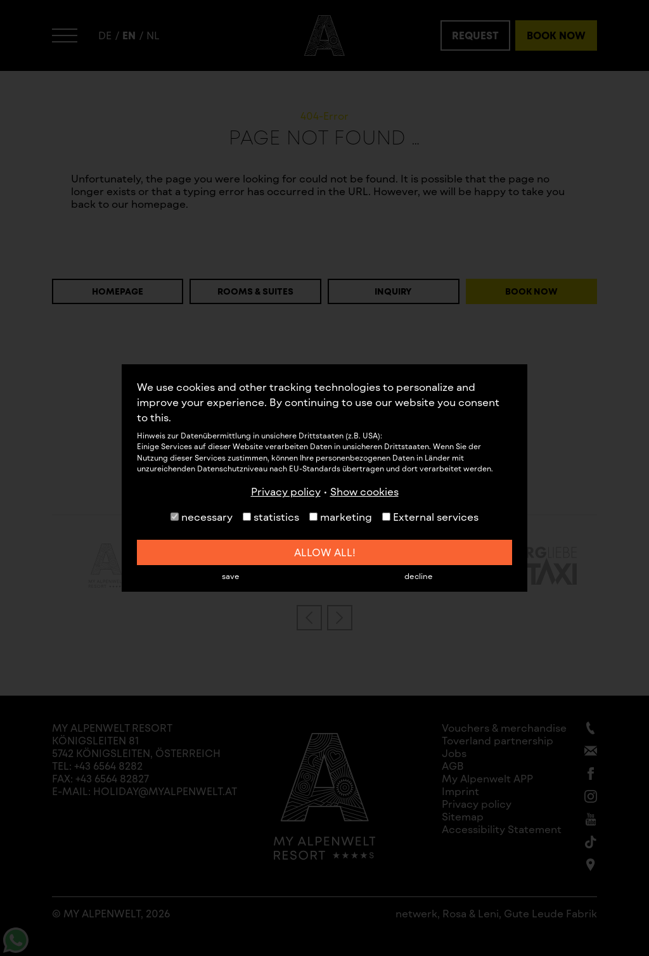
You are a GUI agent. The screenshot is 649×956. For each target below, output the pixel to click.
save (231, 575)
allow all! (325, 552)
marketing (340, 517)
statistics (271, 517)
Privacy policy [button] (286, 491)
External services (430, 517)
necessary (201, 517)
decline (418, 575)
